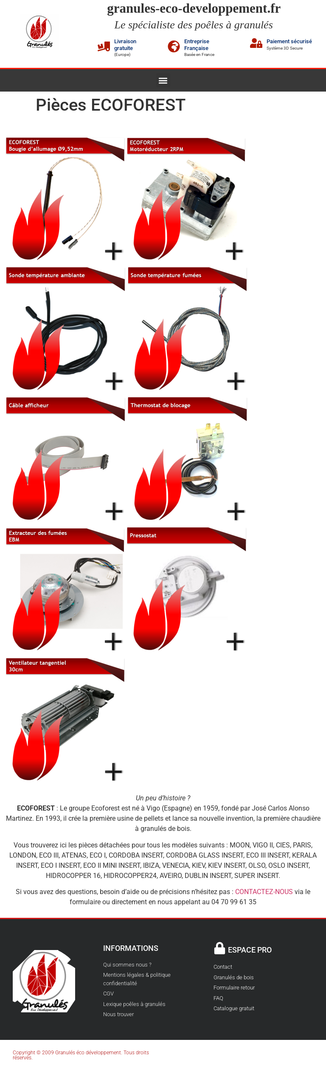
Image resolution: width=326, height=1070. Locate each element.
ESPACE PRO (250, 949)
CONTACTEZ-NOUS (264, 892)
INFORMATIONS (130, 948)
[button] (163, 80)
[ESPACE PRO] (220, 948)
